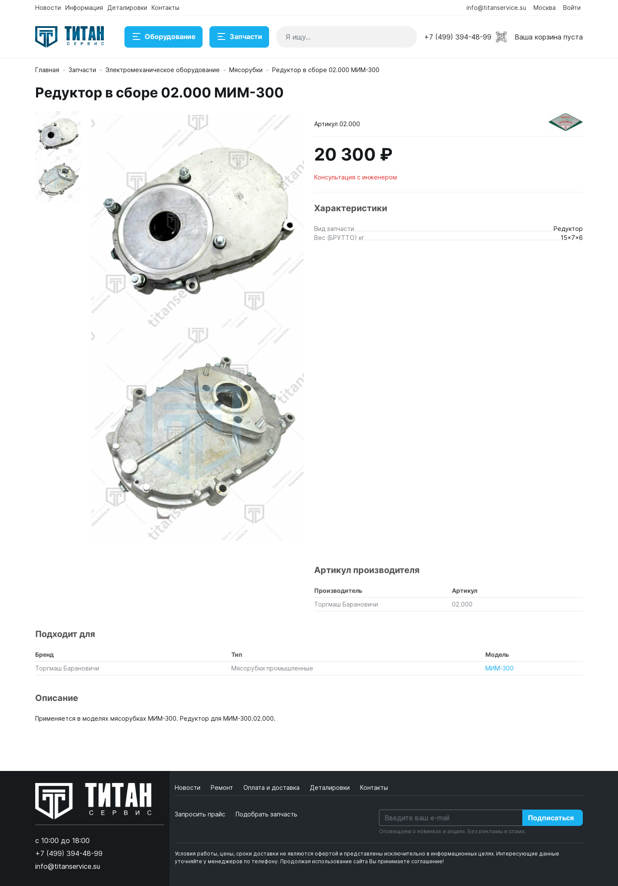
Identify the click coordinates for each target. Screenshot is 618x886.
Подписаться (551, 817)
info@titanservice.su (496, 7)
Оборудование (163, 36)
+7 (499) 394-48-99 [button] (457, 37)
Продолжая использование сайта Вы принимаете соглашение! (362, 861)
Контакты (165, 7)
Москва (544, 7)
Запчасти (239, 36)
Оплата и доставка (272, 787)
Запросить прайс (200, 814)
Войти (572, 7)
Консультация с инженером (355, 177)
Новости (48, 7)
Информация (84, 7)
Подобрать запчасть (266, 814)
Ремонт (223, 787)
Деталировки (127, 7)
